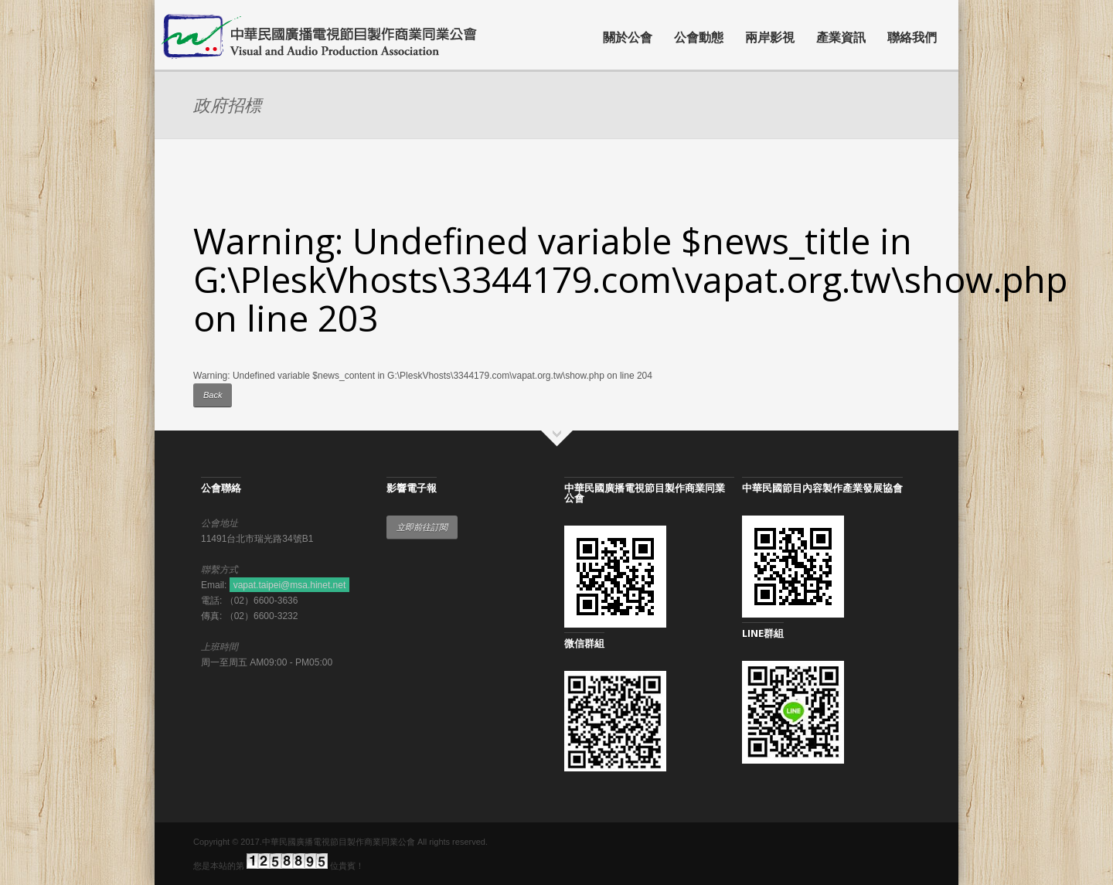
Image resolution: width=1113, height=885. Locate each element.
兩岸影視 (770, 37)
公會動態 (698, 37)
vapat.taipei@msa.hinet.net (289, 585)
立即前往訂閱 (422, 527)
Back (212, 395)
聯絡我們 (912, 37)
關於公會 (627, 37)
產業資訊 (841, 37)
